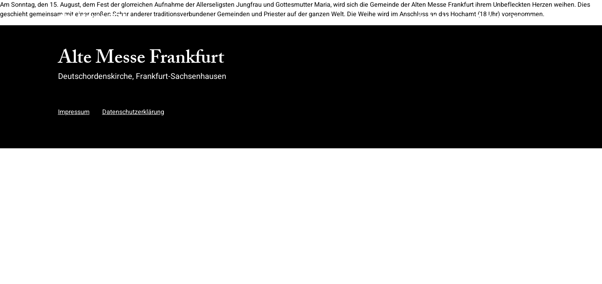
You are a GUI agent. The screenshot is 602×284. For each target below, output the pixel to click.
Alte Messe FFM (92, 17)
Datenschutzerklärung (133, 112)
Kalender (525, 17)
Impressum (74, 112)
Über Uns (486, 17)
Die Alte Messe (439, 17)
